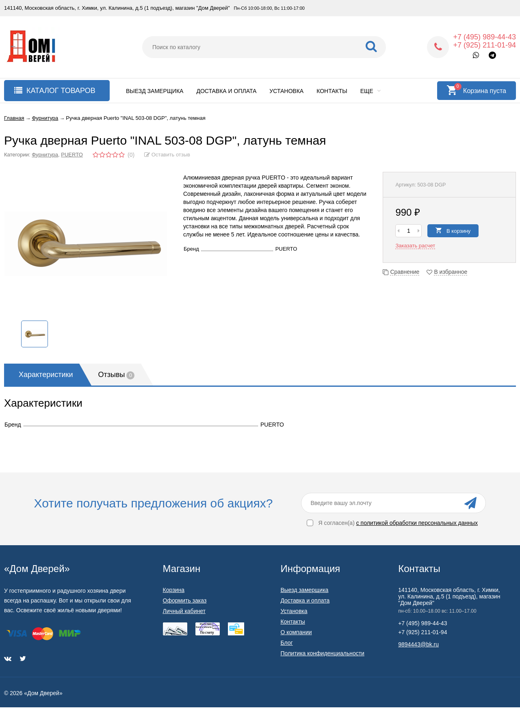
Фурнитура (45, 155)
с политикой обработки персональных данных (417, 523)
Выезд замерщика (154, 91)
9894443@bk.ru (418, 644)
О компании (296, 632)
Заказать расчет (415, 246)
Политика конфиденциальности (322, 653)
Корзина (173, 590)
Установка (286, 91)
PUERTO (72, 155)
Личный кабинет (184, 611)
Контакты (331, 91)
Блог (286, 642)
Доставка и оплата (226, 91)
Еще (370, 91)
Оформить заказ (185, 600)
